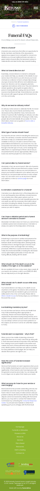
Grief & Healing (20, 450)
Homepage (20, 427)
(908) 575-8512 (22, 2)
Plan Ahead (20, 443)
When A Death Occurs (8, 296)
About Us (20, 437)
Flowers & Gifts (20, 433)
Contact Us (20, 453)
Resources (20, 447)
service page (22, 178)
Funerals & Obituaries (20, 430)
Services (20, 440)
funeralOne (26, 488)
